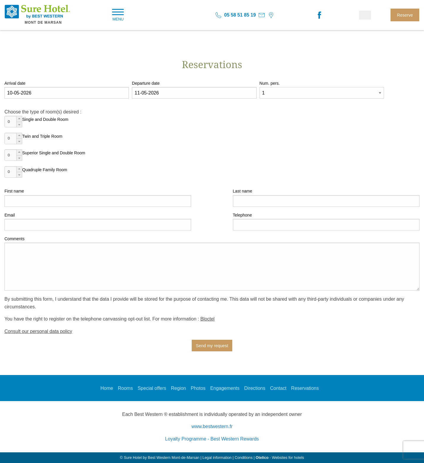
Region (178, 388)
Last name (242, 191)
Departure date (145, 83)
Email (9, 215)
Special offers (151, 388)
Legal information (216, 457)
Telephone (242, 215)
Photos (198, 388)
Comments (14, 238)
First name (14, 191)
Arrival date (14, 83)
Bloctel (207, 318)
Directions (254, 388)
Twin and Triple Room (42, 136)
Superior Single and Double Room (53, 152)
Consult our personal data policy (38, 331)
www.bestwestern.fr (212, 426)
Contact (278, 388)
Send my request (212, 345)
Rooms (125, 388)
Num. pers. (270, 83)
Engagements (225, 388)
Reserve (405, 15)
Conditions (243, 457)
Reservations (305, 388)
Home (106, 388)
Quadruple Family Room (44, 169)
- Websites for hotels (280, 457)
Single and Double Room (45, 119)
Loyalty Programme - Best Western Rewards (212, 438)
